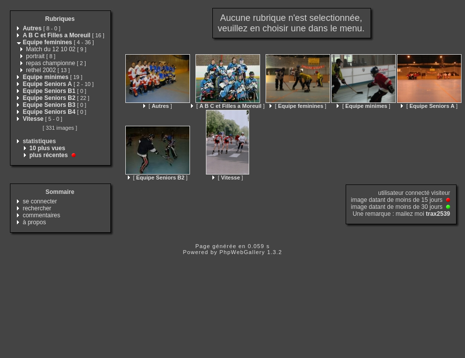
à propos (34, 222)
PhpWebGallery (242, 252)
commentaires (41, 215)
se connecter (40, 201)
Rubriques (60, 18)
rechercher (37, 208)
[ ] (157, 106)
